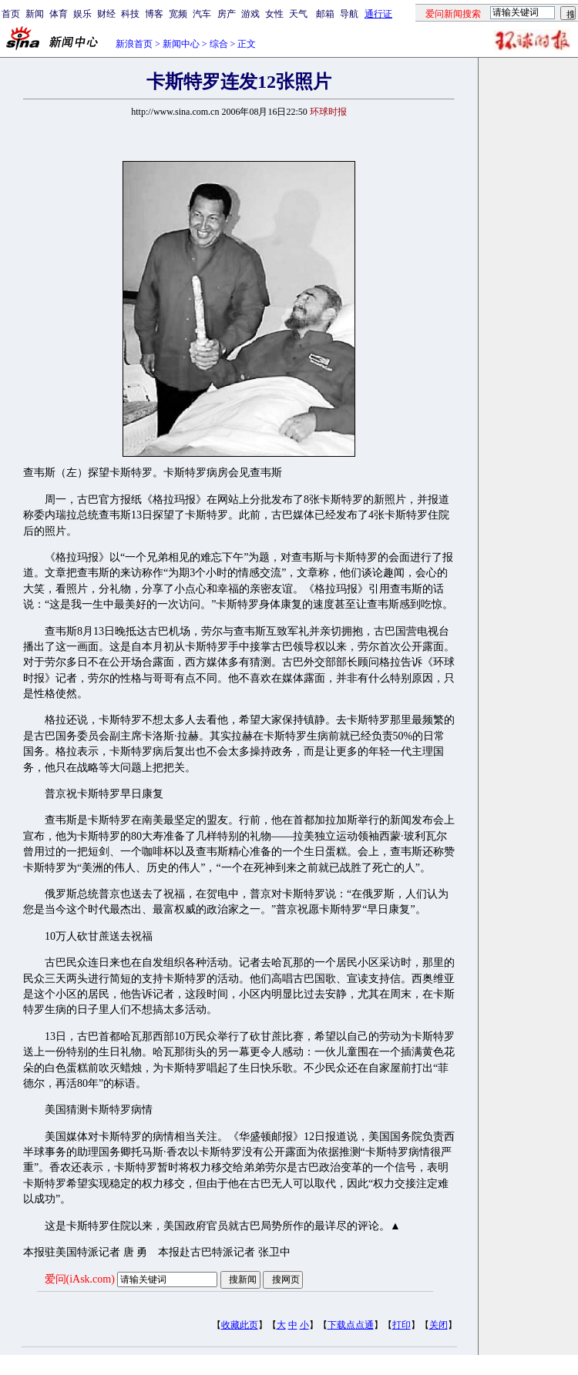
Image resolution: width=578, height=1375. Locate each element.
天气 (298, 13)
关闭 (438, 1325)
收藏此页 (239, 1325)
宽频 (178, 13)
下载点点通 (351, 1325)
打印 (401, 1325)
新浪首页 (134, 44)
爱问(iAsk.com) (80, 1279)
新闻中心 (181, 44)
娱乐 (82, 13)
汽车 (202, 13)
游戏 (250, 13)
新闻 (34, 13)
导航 (349, 13)
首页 (11, 13)
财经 (106, 13)
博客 (154, 13)
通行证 (378, 13)
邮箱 (325, 13)
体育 (58, 13)
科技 (130, 13)
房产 (226, 13)
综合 (219, 44)
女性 (274, 13)
